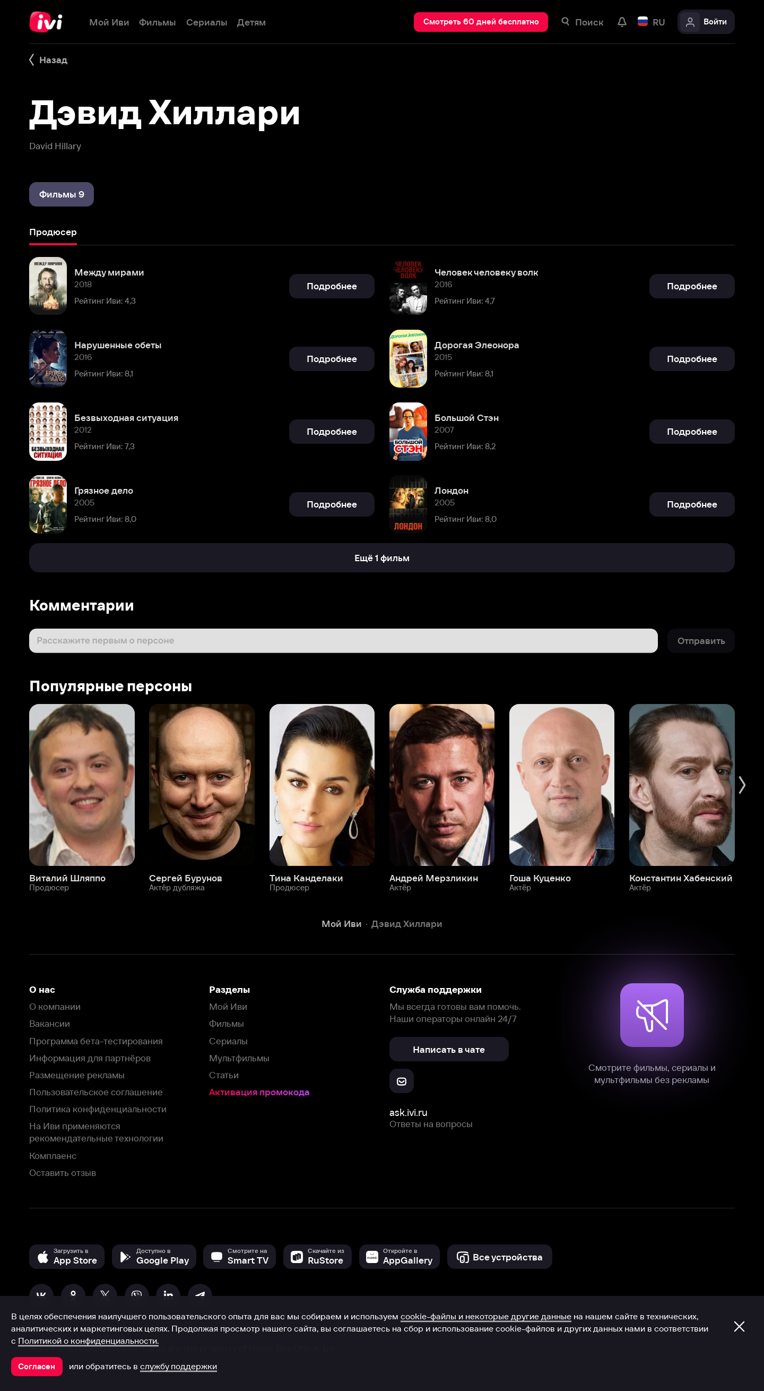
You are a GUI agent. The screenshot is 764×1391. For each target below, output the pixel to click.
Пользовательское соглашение (96, 1092)
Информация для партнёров (90, 1058)
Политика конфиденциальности (98, 1109)
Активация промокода (259, 1092)
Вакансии (49, 1023)
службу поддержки (178, 1366)
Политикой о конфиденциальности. (88, 1340)
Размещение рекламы (77, 1075)
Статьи (224, 1075)
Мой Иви (228, 1006)
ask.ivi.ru (408, 1112)
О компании (55, 1006)
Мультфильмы (239, 1058)
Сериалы (228, 1041)
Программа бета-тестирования (96, 1041)
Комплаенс (52, 1155)
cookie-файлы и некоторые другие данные (486, 1316)
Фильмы (226, 1023)
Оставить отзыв (62, 1172)
